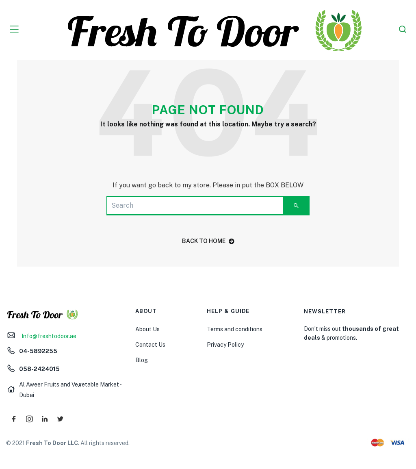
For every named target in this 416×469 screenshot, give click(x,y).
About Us (147, 329)
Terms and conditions (234, 329)
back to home (208, 241)
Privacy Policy (225, 344)
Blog (141, 360)
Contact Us (150, 344)
